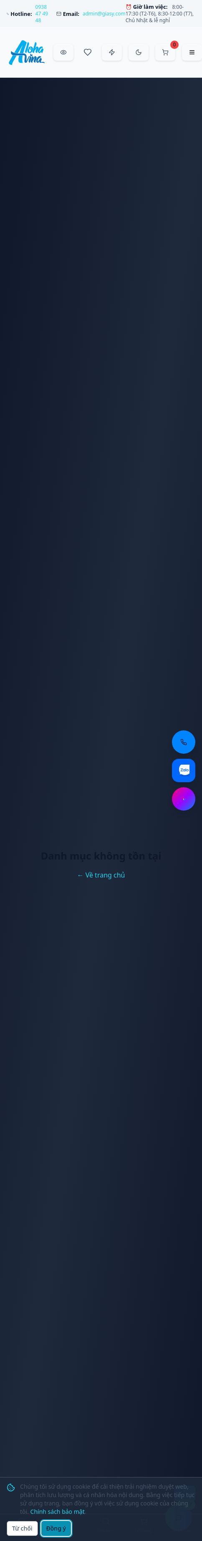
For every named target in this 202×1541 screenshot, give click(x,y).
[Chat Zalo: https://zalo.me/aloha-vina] (183, 770)
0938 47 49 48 (41, 14)
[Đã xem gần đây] (63, 52)
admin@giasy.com (104, 13)
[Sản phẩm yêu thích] (87, 52)
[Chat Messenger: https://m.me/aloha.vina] (183, 799)
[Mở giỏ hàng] (165, 52)
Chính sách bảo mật (57, 1511)
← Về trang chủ (101, 875)
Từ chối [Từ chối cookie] (22, 1528)
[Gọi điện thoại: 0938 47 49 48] (183, 742)
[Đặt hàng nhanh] (112, 52)
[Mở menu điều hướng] (192, 52)
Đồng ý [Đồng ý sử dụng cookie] (56, 1528)
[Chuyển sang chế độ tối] (139, 52)
